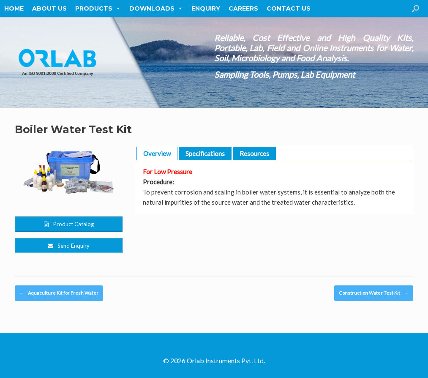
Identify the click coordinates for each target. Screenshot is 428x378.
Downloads (156, 8)
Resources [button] (254, 153)
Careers (243, 8)
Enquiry (205, 8)
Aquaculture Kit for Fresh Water (58, 293)
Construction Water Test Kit (374, 293)
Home (14, 8)
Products (98, 8)
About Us (49, 8)
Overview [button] (157, 153)
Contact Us (289, 8)
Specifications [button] (205, 153)
